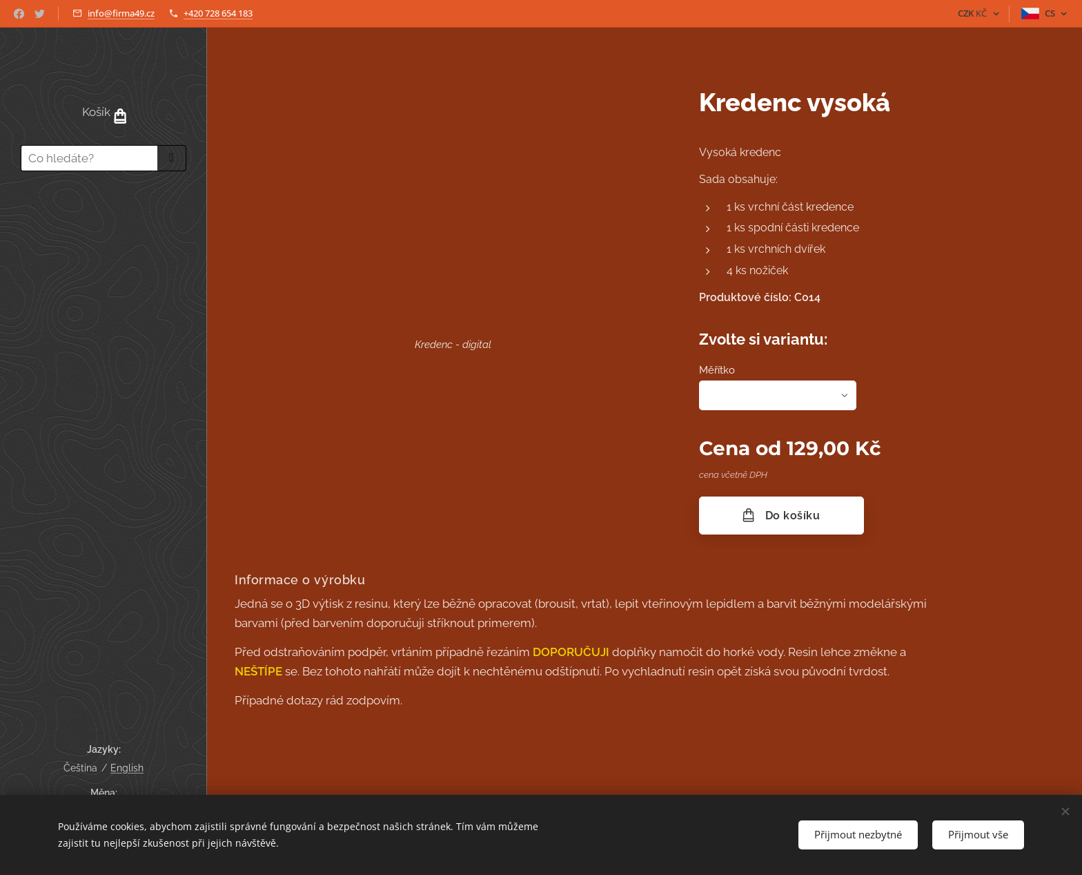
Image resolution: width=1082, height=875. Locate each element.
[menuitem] (103, 222)
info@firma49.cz (121, 13)
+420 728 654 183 (218, 13)
